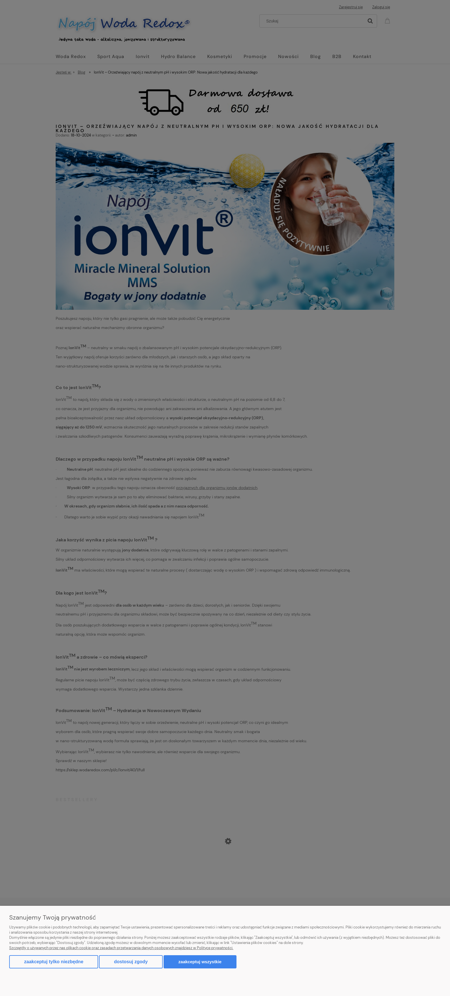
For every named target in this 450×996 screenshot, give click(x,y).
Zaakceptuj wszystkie (200, 961)
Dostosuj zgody (131, 961)
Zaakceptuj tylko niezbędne (53, 961)
